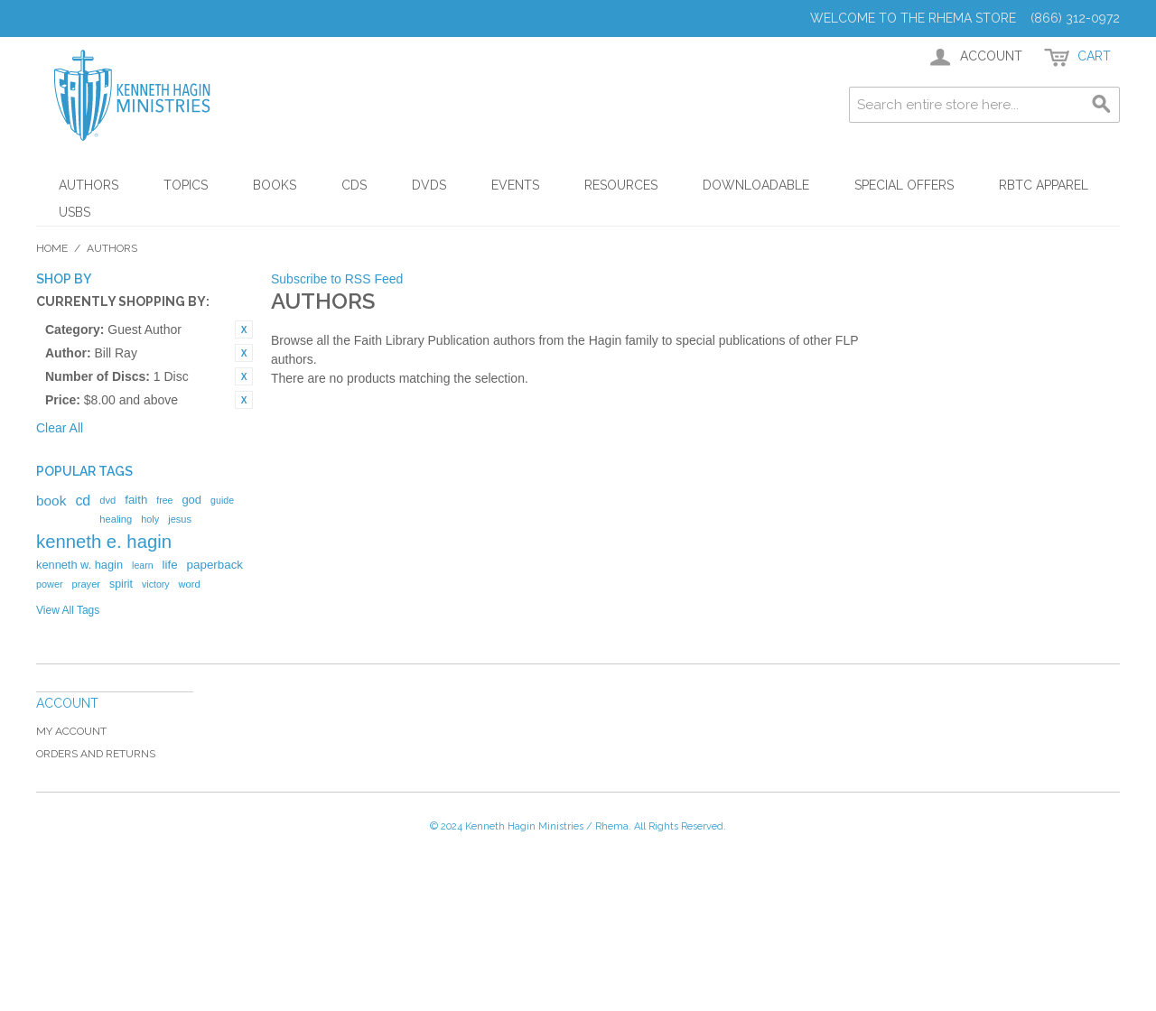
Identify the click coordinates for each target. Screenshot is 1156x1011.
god (191, 499)
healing (115, 519)
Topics (185, 185)
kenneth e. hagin (104, 542)
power (49, 584)
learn (143, 565)
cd (82, 500)
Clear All (59, 428)
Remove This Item (244, 329)
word (189, 584)
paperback (215, 564)
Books (274, 185)
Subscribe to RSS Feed (337, 279)
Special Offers (904, 185)
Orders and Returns (95, 753)
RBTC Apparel (1043, 185)
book (51, 500)
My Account (71, 731)
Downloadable (756, 185)
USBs (74, 212)
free (164, 500)
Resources (620, 185)
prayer (86, 584)
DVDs (429, 185)
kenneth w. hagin (79, 564)
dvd (107, 500)
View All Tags (67, 610)
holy (150, 519)
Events (515, 185)
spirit (121, 584)
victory (156, 584)
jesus (179, 519)
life (170, 564)
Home (52, 248)
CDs (354, 185)
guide (222, 500)
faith (136, 499)
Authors (88, 185)
